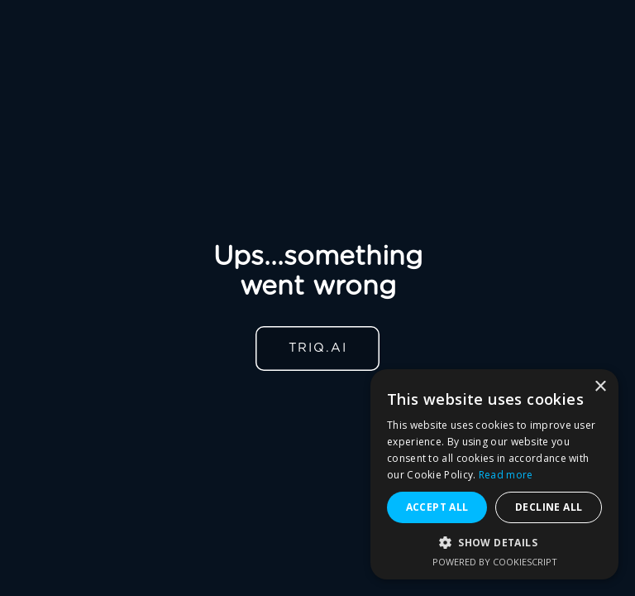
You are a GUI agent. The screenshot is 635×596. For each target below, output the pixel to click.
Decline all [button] (548, 507)
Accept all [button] (437, 507)
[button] (494, 542)
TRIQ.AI (318, 348)
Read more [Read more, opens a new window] (506, 475)
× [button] (600, 387)
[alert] (494, 474)
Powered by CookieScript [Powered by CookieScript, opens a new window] (494, 561)
